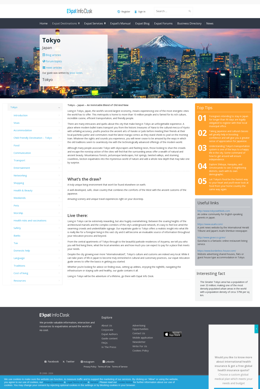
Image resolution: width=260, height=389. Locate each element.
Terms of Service (120, 366)
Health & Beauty (23, 190)
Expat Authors (109, 334)
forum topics (52, 61)
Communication (22, 152)
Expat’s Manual (120, 23)
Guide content (109, 338)
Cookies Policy (140, 350)
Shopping (19, 183)
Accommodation (23, 130)
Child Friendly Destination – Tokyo (33, 137)
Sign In (139, 11)
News (209, 23)
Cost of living (21, 273)
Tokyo (13, 107)
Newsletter (139, 341)
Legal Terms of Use (76, 382)
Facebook (53, 361)
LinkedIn (108, 361)
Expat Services (93, 23)
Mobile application (142, 337)
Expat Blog (142, 23)
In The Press (108, 347)
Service (94, 382)
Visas (17, 122)
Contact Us (138, 333)
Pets (16, 205)
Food (16, 145)
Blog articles (51, 55)
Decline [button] (248, 382)
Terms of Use (104, 366)
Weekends (20, 197)
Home (44, 23)
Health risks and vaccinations (30, 220)
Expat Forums (163, 23)
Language (19, 258)
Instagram (87, 361)
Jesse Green (76, 72)
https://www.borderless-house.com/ (216, 250)
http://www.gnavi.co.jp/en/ (211, 237)
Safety (17, 228)
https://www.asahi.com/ (210, 224)
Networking (20, 175)
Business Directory (189, 23)
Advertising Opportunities (140, 327)
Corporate (107, 329)
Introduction (21, 115)
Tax (16, 243)
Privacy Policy (90, 366)
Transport (19, 160)
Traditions (19, 265)
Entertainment (22, 167)
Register (123, 11)
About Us (106, 325)
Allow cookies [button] (233, 382)
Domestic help (22, 250)
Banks (17, 235)
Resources (20, 280)
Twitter (70, 361)
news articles (52, 67)
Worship (18, 213)
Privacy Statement (53, 382)
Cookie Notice (124, 382)
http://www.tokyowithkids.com (213, 210)
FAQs (104, 342)
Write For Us (139, 346)
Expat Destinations (64, 23)
